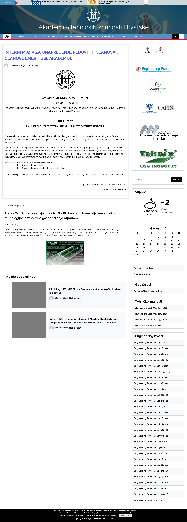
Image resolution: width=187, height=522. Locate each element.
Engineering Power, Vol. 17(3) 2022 (151, 389)
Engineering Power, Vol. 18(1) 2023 (151, 377)
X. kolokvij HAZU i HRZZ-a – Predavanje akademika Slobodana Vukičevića (84, 291)
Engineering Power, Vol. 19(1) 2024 (151, 360)
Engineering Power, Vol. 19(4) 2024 (151, 342)
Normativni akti (56, 37)
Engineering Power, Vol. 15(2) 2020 (151, 441)
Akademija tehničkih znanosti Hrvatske (93, 27)
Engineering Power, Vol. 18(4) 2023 (151, 366)
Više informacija (110, 515)
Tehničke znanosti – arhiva (147, 325)
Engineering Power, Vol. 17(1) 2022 (151, 401)
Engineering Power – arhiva (148, 500)
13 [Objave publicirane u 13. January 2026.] (144, 244)
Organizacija (35, 37)
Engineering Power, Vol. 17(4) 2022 (151, 383)
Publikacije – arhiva (144, 268)
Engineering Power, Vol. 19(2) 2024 (151, 354)
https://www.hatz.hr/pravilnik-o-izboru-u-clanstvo (40, 168)
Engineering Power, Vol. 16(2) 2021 (151, 418)
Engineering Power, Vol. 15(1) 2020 (151, 447)
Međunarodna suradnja (104, 37)
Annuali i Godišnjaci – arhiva (148, 291)
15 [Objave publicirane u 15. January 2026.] (158, 244)
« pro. (137, 254)
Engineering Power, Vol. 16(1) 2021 (151, 424)
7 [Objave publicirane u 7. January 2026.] (151, 240)
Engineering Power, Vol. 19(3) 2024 (151, 348)
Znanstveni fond (78, 37)
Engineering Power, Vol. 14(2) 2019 (151, 465)
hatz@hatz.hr (116, 174)
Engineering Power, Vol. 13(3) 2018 (151, 482)
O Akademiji (18, 37)
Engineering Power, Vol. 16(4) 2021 (151, 406)
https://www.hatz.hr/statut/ (29, 165)
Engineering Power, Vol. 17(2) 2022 (151, 395)
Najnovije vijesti (142, 274)
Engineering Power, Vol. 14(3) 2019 (151, 459)
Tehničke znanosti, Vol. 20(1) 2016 (151, 314)
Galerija (138, 37)
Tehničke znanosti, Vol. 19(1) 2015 (150, 319)
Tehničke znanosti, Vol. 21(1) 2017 (150, 308)
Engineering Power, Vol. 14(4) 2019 (151, 453)
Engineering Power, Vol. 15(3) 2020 (151, 436)
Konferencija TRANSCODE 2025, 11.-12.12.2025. (103, 2)
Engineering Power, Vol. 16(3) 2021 (151, 412)
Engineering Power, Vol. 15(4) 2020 (151, 430)
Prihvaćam (125, 515)
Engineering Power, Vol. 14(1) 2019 (151, 471)
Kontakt (125, 37)
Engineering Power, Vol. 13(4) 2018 (151, 476)
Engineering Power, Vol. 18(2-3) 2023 (152, 371)
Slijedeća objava (15, 205)
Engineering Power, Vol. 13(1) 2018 (151, 494)
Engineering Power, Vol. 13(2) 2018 (151, 488)
